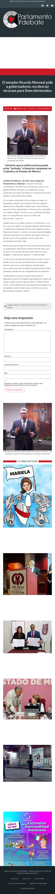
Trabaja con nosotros (16, 883)
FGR (28, 305)
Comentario (9, 329)
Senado (9, 307)
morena (32, 305)
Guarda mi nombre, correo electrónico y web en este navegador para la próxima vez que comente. (23, 384)
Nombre (7, 356)
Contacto (26, 879)
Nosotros (14, 879)
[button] (27, 71)
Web (5, 373)
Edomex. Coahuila (20, 305)
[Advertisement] (27, 53)
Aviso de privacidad (27, 888)
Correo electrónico (11, 365)
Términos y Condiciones (38, 883)
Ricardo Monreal (41, 305)
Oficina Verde (39, 879)
